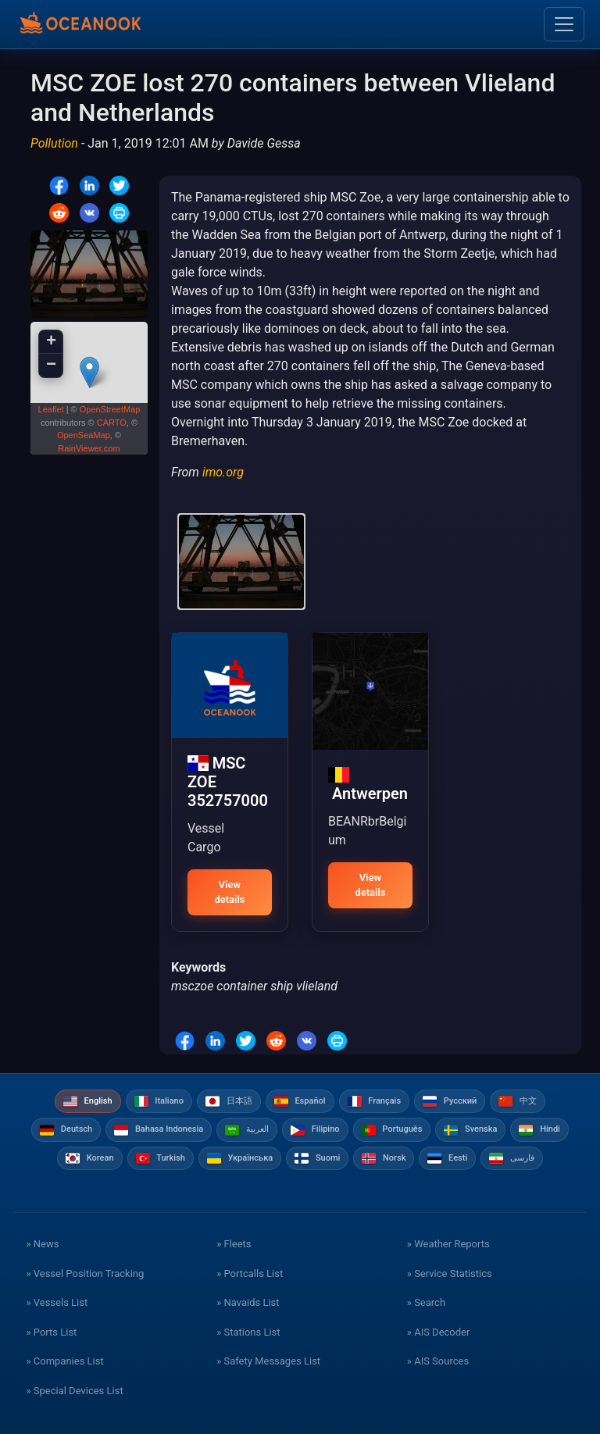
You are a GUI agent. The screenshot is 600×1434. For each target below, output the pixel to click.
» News (42, 1244)
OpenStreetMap (110, 409)
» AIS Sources (438, 1361)
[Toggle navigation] (564, 24)
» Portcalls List (249, 1273)
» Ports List (51, 1332)
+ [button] (51, 342)
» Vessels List (57, 1302)
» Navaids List (247, 1302)
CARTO (112, 422)
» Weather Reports (448, 1244)
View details (229, 892)
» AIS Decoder (438, 1332)
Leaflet (51, 409)
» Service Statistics (449, 1273)
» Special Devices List (74, 1391)
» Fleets (233, 1244)
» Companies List (64, 1361)
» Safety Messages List (268, 1361)
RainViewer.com (89, 448)
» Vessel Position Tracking (85, 1273)
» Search (426, 1302)
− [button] (51, 365)
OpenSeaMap (83, 435)
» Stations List (248, 1332)
